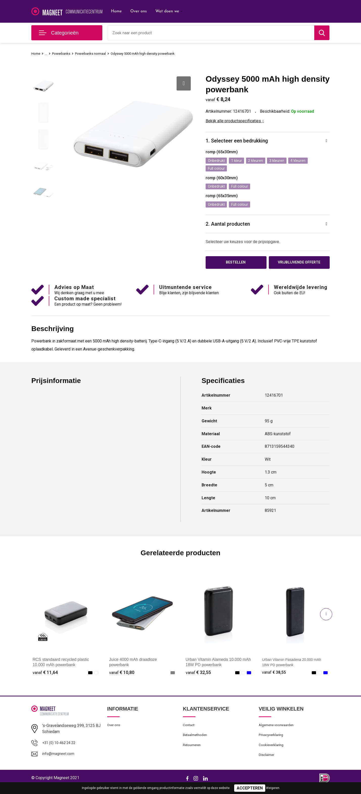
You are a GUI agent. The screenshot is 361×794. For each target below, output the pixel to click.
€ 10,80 (121, 676)
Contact (189, 730)
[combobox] (210, 32)
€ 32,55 (198, 676)
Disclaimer (267, 762)
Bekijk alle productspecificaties (235, 121)
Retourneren (193, 751)
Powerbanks (63, 53)
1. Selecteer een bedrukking (240, 141)
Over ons (138, 11)
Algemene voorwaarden (278, 730)
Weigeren (272, 788)
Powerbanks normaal (96, 53)
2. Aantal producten (230, 227)
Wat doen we (167, 11)
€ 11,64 (45, 676)
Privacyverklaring (272, 741)
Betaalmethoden (196, 741)
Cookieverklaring (272, 751)
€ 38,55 (274, 676)
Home (116, 11)
